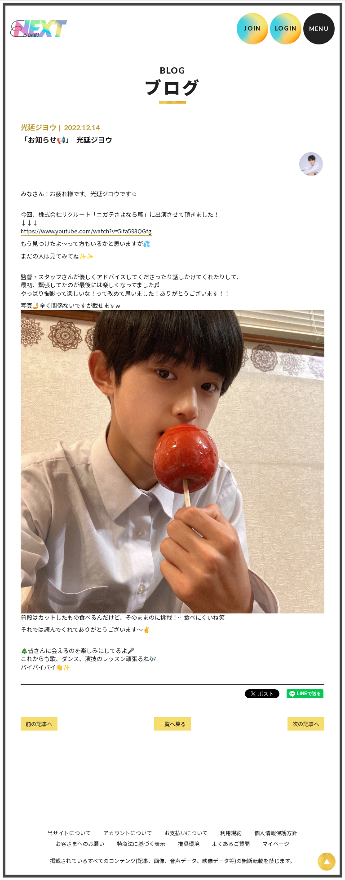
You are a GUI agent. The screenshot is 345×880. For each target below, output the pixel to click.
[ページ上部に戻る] (327, 862)
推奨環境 (188, 856)
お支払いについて (186, 845)
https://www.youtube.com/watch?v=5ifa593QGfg (86, 231)
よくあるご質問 (231, 856)
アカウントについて (127, 845)
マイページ (275, 856)
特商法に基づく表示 (141, 856)
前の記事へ (39, 723)
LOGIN (286, 28)
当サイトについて (69, 845)
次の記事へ (305, 723)
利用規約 (231, 845)
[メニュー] (319, 28)
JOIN (252, 28)
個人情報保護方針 (275, 845)
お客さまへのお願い (80, 856)
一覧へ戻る (172, 723)
